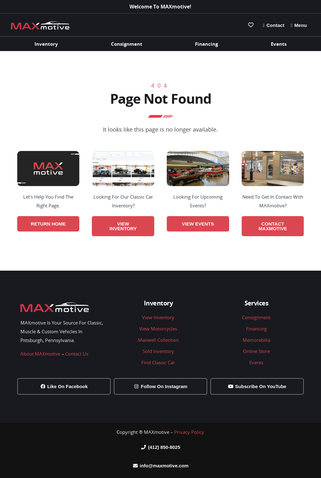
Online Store (256, 351)
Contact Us (76, 354)
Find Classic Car (158, 362)
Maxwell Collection (158, 340)
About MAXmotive (40, 354)
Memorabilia (256, 340)
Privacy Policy (189, 432)
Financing (206, 44)
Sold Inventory (158, 351)
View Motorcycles (158, 328)
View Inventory (158, 317)
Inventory (46, 44)
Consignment (126, 44)
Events (279, 44)
